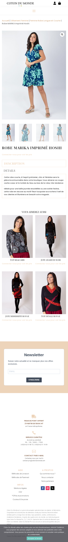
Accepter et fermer (34, 538)
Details (9, 170)
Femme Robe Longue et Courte (45, 20)
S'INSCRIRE (34, 380)
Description (14, 163)
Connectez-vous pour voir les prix (17, 154)
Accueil (5, 20)
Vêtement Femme (19, 20)
